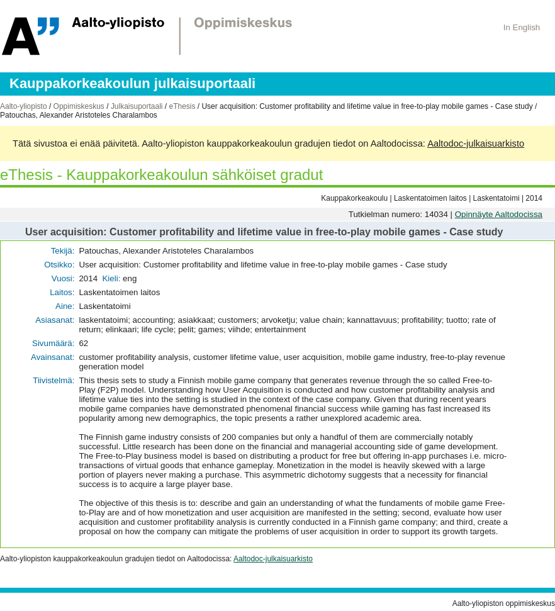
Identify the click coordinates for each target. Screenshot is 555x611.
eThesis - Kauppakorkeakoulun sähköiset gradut (161, 174)
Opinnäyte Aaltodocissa (498, 214)
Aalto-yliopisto (23, 106)
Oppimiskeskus (78, 106)
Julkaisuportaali (137, 106)
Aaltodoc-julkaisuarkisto (475, 143)
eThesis (182, 106)
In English (522, 27)
